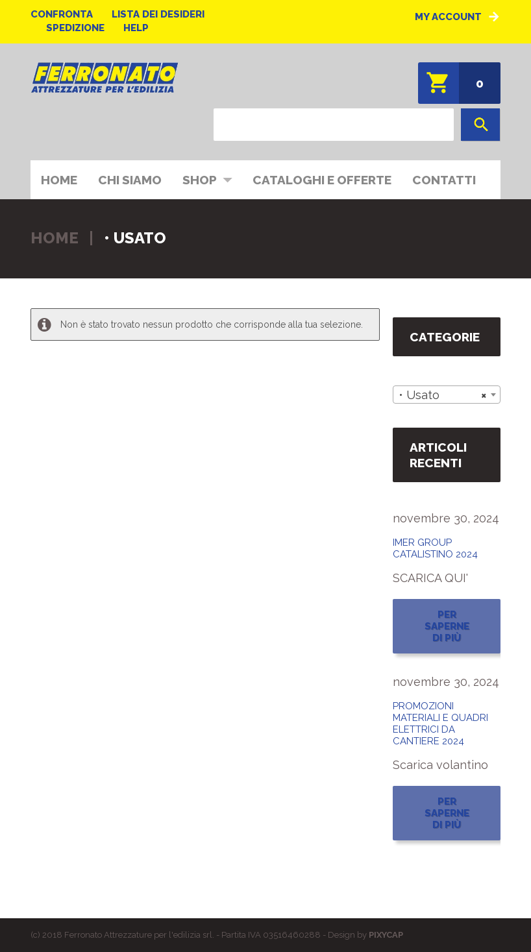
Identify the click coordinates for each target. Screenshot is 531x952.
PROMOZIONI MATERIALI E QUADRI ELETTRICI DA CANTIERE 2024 (440, 723)
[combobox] (446, 394)
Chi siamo (130, 180)
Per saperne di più (447, 626)
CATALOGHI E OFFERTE (322, 180)
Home (59, 180)
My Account (448, 17)
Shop (202, 179)
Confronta (62, 14)
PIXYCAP (386, 935)
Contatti (444, 180)
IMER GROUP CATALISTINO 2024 (435, 548)
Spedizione (75, 28)
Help (136, 28)
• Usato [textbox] (443, 395)
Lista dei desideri (158, 14)
